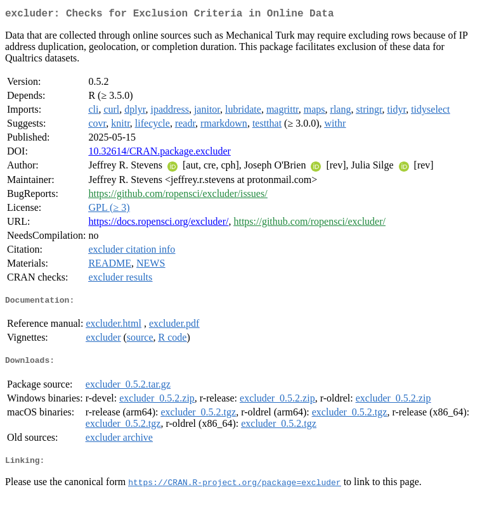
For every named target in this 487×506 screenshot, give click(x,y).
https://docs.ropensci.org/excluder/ (158, 223)
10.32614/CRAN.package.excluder (159, 153)
